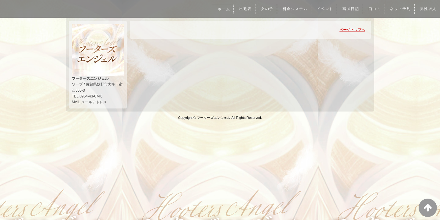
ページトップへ (352, 30)
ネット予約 (399, 9)
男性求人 (428, 9)
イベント (322, 9)
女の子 (263, 9)
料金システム (292, 9)
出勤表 (241, 9)
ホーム (219, 9)
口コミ (373, 9)
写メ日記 (349, 9)
